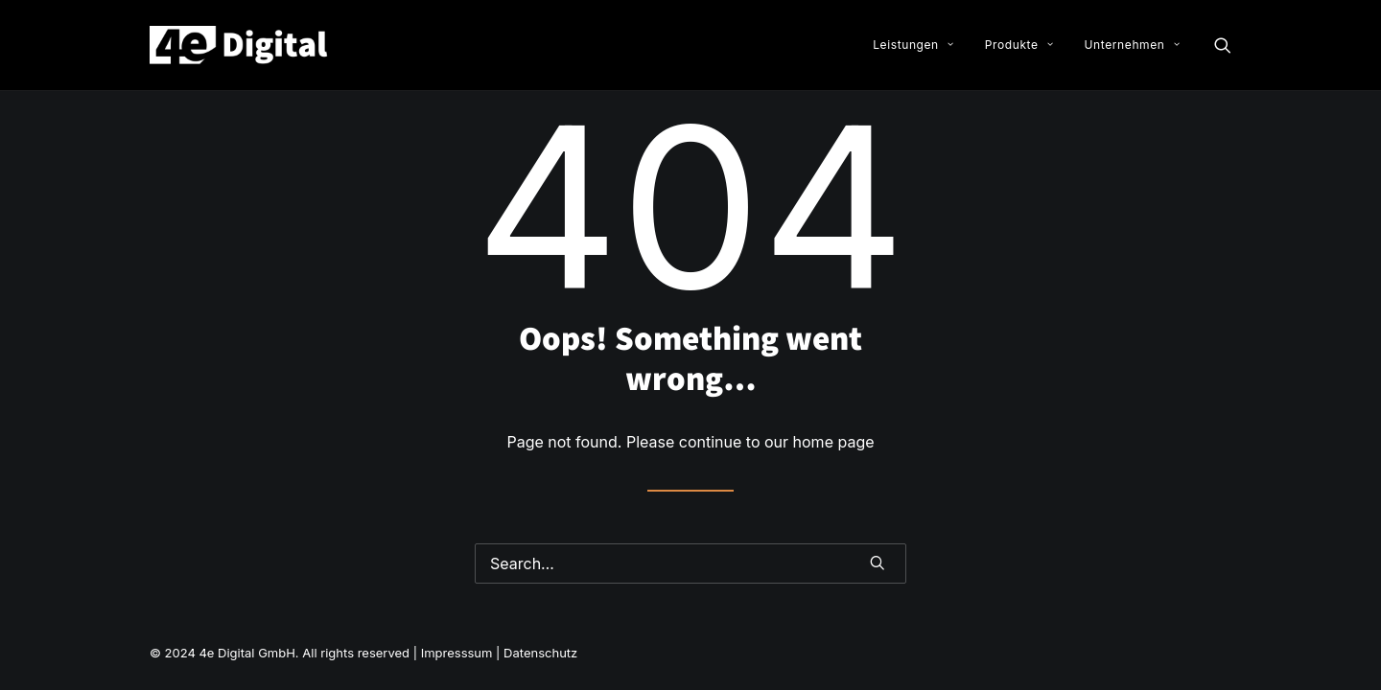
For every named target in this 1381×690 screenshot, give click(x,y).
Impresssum (458, 652)
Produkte (1019, 44)
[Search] (690, 563)
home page (834, 441)
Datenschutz (540, 652)
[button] (1222, 45)
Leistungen (913, 44)
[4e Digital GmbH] (240, 45)
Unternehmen (1132, 44)
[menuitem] (913, 45)
